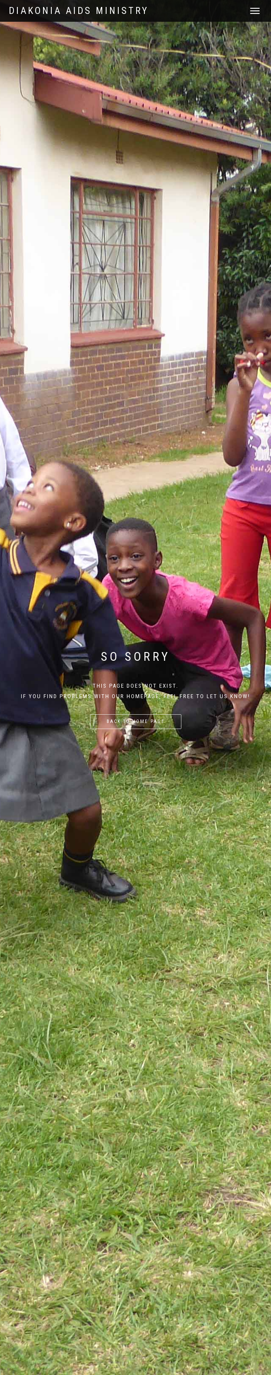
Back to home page (136, 721)
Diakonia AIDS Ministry (79, 11)
